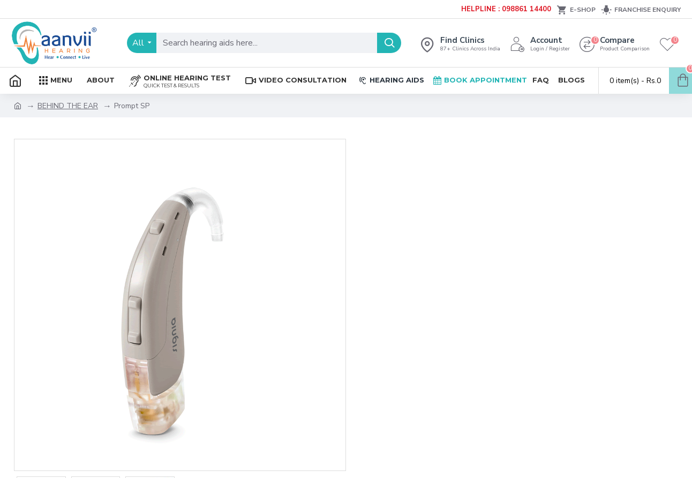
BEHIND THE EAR (67, 106)
